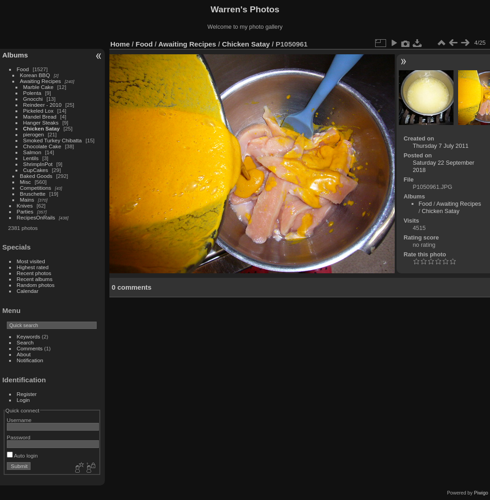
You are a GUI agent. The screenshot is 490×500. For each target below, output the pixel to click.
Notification (30, 360)
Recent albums (34, 279)
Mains (27, 200)
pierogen (33, 134)
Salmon (32, 152)
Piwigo (481, 492)
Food (23, 69)
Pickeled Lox (38, 111)
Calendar (28, 291)
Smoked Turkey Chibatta (52, 140)
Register (27, 394)
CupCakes (35, 170)
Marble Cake (38, 87)
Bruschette (33, 194)
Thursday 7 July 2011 (440, 145)
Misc (25, 182)
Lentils (31, 158)
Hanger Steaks (41, 122)
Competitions (36, 188)
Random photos (36, 285)
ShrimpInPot (38, 164)
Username (19, 420)
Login (23, 400)
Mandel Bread (40, 117)
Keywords (29, 336)
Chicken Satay (41, 128)
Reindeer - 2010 (42, 105)
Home (120, 44)
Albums (15, 55)
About (24, 354)
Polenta (32, 93)
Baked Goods (36, 176)
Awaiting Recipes (40, 81)
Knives (25, 205)
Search (25, 342)
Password (19, 437)
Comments (30, 348)
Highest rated (33, 267)
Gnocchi (33, 99)
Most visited (31, 261)
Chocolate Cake (42, 146)
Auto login (22, 455)
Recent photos (34, 273)
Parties (25, 211)
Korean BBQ (35, 75)
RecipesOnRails (36, 217)
